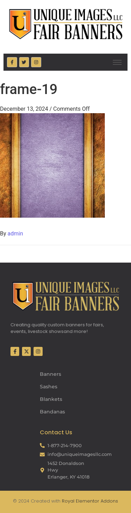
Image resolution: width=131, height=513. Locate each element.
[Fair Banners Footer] (65, 296)
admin (15, 233)
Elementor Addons (96, 501)
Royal (68, 501)
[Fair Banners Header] (65, 24)
